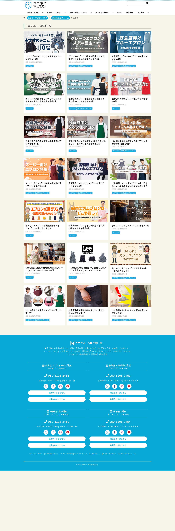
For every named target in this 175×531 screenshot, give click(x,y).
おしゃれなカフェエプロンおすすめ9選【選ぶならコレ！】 (129, 269)
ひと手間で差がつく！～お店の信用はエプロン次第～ (130, 311)
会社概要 (48, 453)
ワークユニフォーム (95, 453)
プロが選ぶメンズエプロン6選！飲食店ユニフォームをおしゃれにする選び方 (87, 142)
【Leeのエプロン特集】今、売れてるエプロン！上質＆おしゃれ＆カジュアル (87, 268)
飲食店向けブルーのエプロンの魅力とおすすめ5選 (130, 57)
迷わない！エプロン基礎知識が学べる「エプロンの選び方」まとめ (42, 226)
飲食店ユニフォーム (54, 12)
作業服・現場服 (33, 12)
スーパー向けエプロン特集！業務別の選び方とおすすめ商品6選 (43, 184)
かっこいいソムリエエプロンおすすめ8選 (130, 225)
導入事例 (129, 12)
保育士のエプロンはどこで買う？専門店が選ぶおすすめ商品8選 (86, 226)
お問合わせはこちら (57, 399)
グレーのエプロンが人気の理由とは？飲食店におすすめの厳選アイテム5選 (86, 57)
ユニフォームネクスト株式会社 (62, 453)
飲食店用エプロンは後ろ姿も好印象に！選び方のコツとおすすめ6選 (86, 100)
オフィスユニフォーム (127, 453)
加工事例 (141, 12)
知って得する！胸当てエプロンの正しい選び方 (43, 311)
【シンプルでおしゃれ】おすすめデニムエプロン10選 (43, 57)
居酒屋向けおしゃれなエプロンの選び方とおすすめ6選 (86, 184)
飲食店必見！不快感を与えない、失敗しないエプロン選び (86, 311)
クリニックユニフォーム (111, 453)
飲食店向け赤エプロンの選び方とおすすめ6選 (130, 100)
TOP (37, 18)
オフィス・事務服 (102, 12)
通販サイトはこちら (57, 392)
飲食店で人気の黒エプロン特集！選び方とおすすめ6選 (43, 142)
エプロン (29, 66)
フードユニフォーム (80, 453)
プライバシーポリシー (36, 453)
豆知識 (119, 12)
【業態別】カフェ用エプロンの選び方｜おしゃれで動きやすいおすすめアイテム (130, 184)
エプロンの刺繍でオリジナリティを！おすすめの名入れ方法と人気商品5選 (43, 100)
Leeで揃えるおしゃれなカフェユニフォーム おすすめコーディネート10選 (44, 268)
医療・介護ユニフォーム (78, 12)
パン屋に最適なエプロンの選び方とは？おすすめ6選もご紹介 (130, 142)
